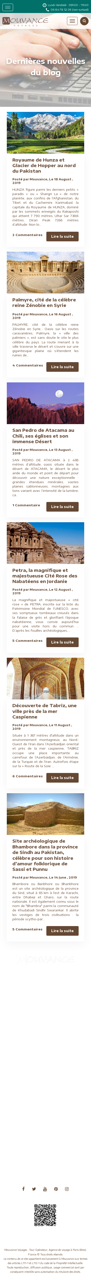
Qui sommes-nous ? (24, 1072)
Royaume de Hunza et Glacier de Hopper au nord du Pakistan (44, 165)
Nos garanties (20, 1038)
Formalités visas (21, 1020)
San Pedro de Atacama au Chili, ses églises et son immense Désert (43, 435)
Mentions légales (22, 1026)
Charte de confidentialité (28, 997)
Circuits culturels (22, 1002)
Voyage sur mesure (23, 1102)
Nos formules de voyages (28, 1032)
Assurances (18, 985)
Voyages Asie (19, 1148)
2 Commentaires (27, 235)
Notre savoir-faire (23, 1061)
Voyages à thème (22, 1108)
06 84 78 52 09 (61, 9)
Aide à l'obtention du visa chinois (34, 979)
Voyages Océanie (22, 1172)
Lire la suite (62, 236)
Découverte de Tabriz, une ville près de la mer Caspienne (44, 711)
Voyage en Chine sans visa (29, 1096)
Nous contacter (21, 1067)
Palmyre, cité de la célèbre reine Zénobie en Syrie (44, 302)
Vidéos (15, 1090)
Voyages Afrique (22, 1125)
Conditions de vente (24, 1008)
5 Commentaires (27, 641)
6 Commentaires (27, 776)
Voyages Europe (21, 1160)
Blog (13, 991)
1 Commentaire (26, 505)
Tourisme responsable (25, 1084)
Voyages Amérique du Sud (29, 1142)
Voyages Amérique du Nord (30, 1136)
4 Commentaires (27, 365)
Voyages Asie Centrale (26, 1154)
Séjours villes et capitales (28, 1078)
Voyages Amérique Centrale (30, 1130)
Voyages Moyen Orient (26, 1166)
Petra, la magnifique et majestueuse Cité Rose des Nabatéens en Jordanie (44, 575)
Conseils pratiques (23, 1014)
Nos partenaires (21, 1055)
